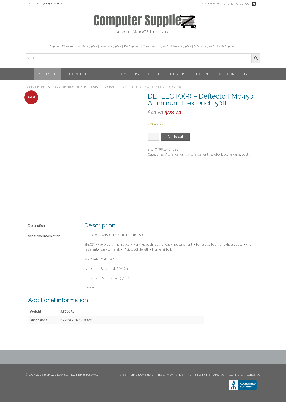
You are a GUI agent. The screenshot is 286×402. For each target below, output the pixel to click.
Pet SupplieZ (132, 46)
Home (29, 87)
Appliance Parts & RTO (47, 87)
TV (246, 74)
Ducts (108, 87)
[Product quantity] (153, 137)
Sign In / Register (208, 3)
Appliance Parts (72, 87)
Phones (103, 74)
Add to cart (175, 136)
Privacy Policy (165, 374)
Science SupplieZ (181, 46)
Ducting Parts (93, 87)
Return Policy (235, 374)
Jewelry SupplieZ (111, 46)
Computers (129, 74)
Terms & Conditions (141, 374)
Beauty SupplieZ (87, 46)
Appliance (47, 74)
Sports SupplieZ (226, 46)
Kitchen (201, 74)
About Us (218, 374)
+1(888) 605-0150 (51, 3)
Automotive (76, 74)
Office (154, 74)
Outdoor (225, 74)
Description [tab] (36, 225)
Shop (123, 374)
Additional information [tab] (44, 236)
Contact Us (253, 374)
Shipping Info (183, 374)
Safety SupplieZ (204, 46)
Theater (177, 74)
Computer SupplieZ (155, 46)
